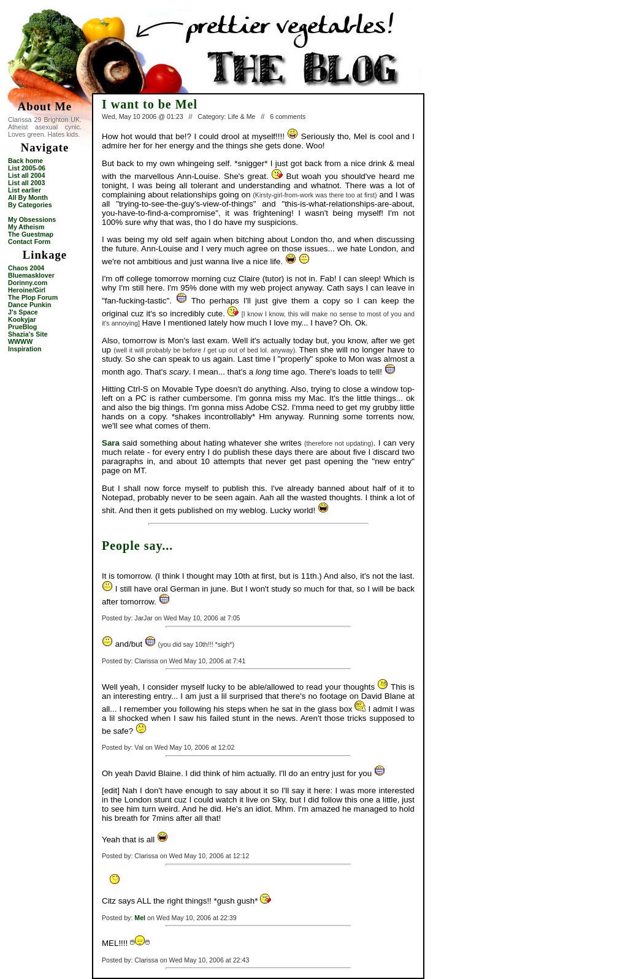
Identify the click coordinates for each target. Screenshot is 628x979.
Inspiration (24, 348)
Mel (139, 917)
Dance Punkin (29, 304)
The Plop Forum (33, 297)
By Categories (30, 204)
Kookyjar (22, 319)
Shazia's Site (28, 334)
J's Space (23, 312)
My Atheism (26, 226)
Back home (25, 160)
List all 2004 (26, 175)
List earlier (24, 190)
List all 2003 (26, 182)
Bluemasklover (31, 275)
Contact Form (29, 241)
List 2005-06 (26, 168)
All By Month (28, 197)
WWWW (20, 341)
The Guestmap (30, 234)
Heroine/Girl (26, 290)
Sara (111, 443)
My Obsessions (32, 219)
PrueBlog (22, 326)
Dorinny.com (27, 282)
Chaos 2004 (26, 268)
